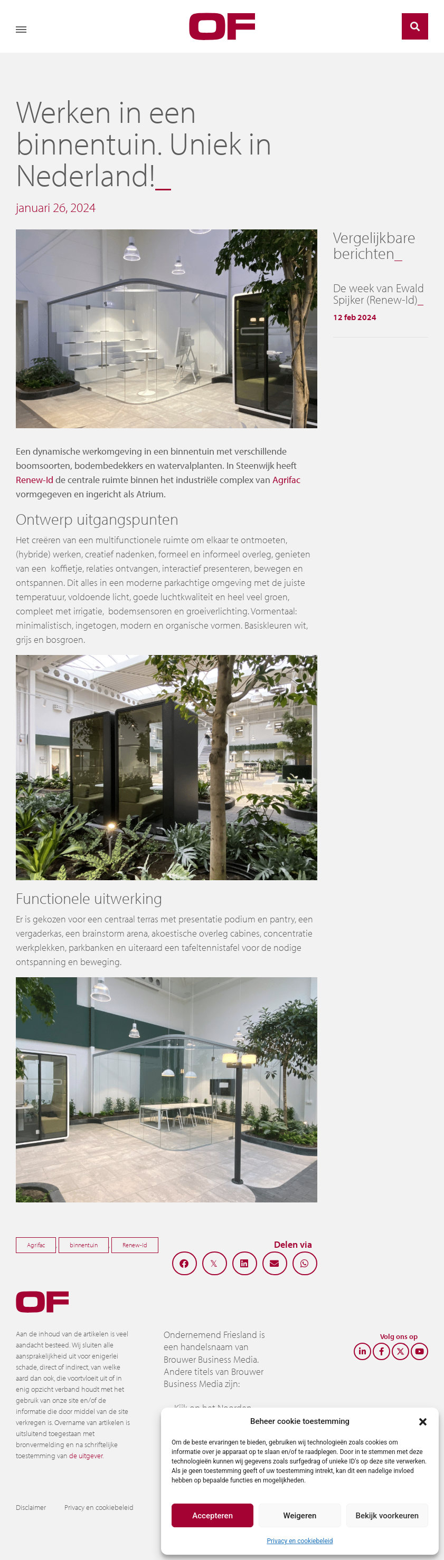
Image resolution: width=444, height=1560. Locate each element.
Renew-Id (34, 480)
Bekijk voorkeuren (387, 1515)
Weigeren (300, 1515)
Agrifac (286, 480)
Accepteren (212, 1515)
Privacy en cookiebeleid (300, 1541)
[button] (423, 1421)
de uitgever (85, 1455)
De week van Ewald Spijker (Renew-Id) (378, 294)
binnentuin (84, 1245)
